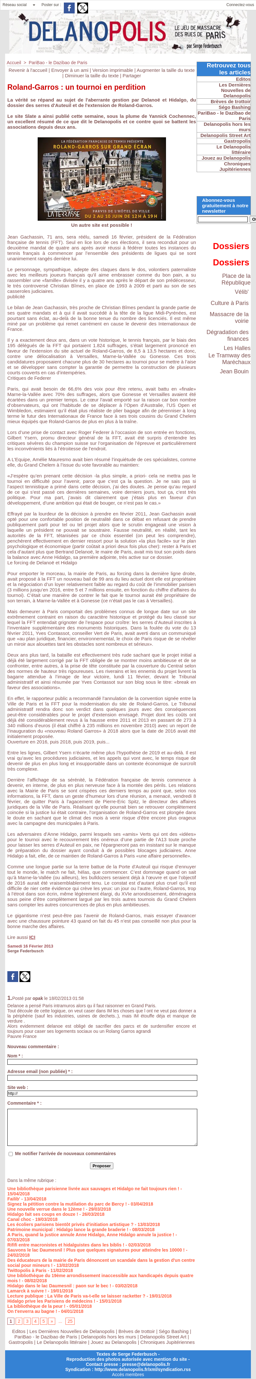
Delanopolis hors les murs (108, 1336)
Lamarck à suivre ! (27, 1290)
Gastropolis (21, 1342)
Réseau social (14, 5)
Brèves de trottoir (137, 1331)
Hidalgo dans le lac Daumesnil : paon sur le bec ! (59, 1285)
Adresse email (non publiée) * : (40, 1071)
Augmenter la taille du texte (166, 70)
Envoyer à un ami (69, 70)
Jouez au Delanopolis (113, 1342)
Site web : (17, 1087)
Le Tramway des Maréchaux (229, 358)
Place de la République (236, 279)
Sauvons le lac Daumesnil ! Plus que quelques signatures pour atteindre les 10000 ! (96, 1250)
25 (70, 1321)
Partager (132, 75)
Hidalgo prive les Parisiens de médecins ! (51, 1301)
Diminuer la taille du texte (91, 75)
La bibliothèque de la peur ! (36, 1306)
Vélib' (242, 292)
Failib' (13, 1198)
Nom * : (15, 1055)
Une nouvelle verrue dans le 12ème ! (46, 1209)
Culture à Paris (230, 303)
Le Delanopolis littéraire (62, 1342)
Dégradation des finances (228, 335)
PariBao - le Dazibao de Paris (58, 62)
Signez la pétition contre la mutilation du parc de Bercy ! (67, 1204)
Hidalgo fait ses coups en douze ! (42, 1214)
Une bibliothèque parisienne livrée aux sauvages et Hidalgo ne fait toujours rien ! (93, 1188)
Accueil (14, 62)
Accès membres (128, 1374)
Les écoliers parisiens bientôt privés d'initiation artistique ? (70, 1224)
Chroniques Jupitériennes (167, 1342)
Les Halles (237, 348)
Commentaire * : (24, 1103)
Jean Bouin (234, 371)
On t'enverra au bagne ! (32, 1311)
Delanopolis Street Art (163, 1336)
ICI (32, 937)
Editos (19, 1331)
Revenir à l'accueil (28, 70)
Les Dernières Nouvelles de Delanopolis (72, 1331)
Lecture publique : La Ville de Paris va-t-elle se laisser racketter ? (76, 1296)
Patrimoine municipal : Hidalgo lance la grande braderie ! (67, 1229)
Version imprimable (112, 70)
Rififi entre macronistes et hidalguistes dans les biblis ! (65, 1244)
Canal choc (19, 1219)
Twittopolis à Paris (27, 1270)
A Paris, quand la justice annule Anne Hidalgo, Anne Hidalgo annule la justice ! (90, 1234)
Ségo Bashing (174, 1331)
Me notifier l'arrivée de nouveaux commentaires (65, 1153)
